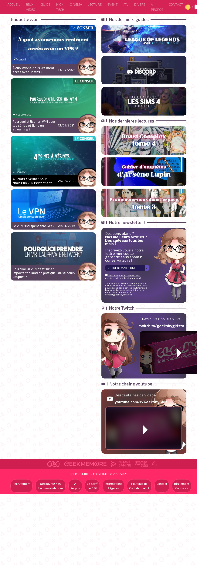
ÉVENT (112, 4)
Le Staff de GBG (92, 486)
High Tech (60, 7)
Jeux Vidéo (30, 7)
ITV (125, 4)
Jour (188, 7)
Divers (139, 4)
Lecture (95, 4)
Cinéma (76, 4)
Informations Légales (113, 486)
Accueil (14, 4)
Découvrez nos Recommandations (50, 486)
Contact (176, 4)
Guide (45, 4)
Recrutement (21, 483)
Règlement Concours (181, 486)
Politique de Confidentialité (139, 486)
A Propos (157, 7)
